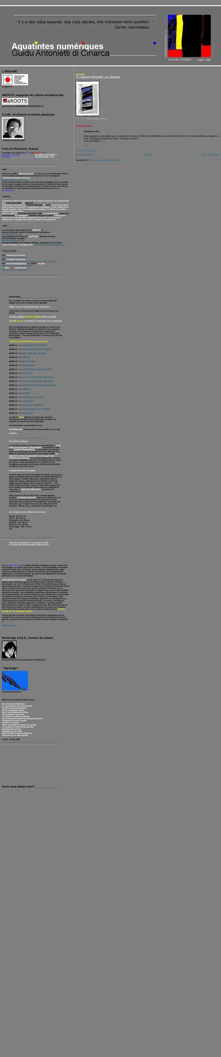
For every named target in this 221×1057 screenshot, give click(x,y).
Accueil (147, 154)
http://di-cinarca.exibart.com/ (15, 270)
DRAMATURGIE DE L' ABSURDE (36, 409)
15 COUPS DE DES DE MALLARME (37, 381)
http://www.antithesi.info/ (13, 240)
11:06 (86, 146)
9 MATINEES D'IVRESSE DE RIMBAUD (39, 385)
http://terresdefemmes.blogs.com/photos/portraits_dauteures (29, 261)
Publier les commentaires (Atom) (105, 160)
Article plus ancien (210, 154)
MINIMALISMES (29, 361)
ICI (101, 141)
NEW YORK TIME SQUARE (34, 353)
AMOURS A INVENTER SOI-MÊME (37, 349)
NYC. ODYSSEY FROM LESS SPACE (38, 377)
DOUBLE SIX (27, 413)
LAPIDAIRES (27, 401)
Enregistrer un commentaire (86, 150)
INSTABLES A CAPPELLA (33, 397)
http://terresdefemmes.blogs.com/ (49, 245)
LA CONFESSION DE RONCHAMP (37, 369)
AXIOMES (26, 393)
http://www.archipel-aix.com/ (15, 180)
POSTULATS (27, 373)
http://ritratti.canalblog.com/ (14, 257)
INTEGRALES (28, 365)
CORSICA (26, 389)
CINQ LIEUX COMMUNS (32, 405)
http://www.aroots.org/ (12, 234)
